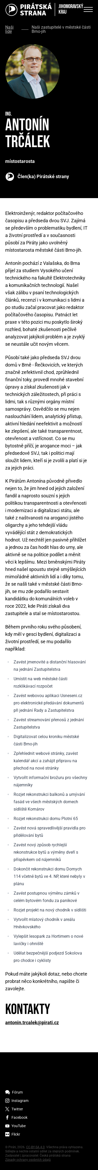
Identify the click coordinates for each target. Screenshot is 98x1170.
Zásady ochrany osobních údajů (28, 1160)
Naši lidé (9, 29)
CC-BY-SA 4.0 (35, 1147)
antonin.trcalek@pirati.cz (32, 1022)
